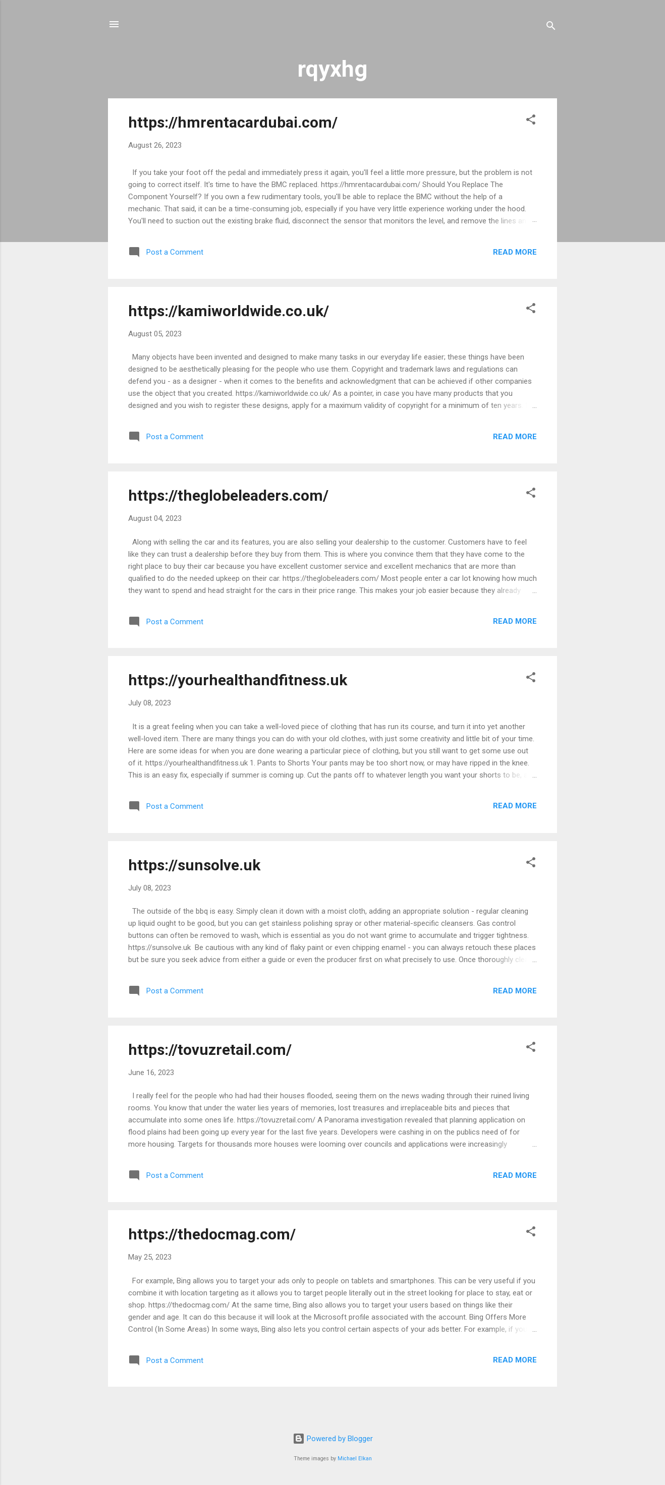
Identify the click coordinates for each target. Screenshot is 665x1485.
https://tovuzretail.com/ (210, 1049)
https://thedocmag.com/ (212, 1234)
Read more (515, 252)
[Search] (551, 27)
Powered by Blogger (333, 1438)
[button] (531, 121)
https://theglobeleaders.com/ (228, 495)
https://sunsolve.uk (194, 865)
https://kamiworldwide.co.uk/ (228, 311)
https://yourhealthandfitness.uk (237, 680)
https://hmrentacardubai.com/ (233, 122)
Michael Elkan (355, 1458)
